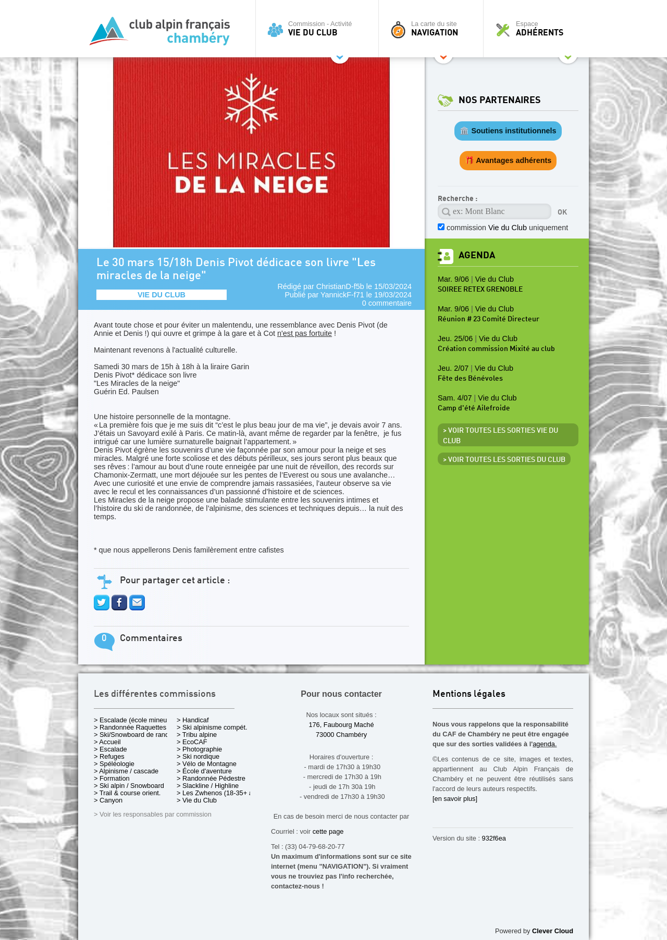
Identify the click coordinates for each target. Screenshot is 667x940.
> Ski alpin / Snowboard (129, 785)
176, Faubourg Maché (341, 725)
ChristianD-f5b (340, 286)
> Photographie (199, 749)
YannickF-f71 (342, 295)
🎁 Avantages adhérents (508, 160)
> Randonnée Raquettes (130, 727)
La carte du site (433, 28)
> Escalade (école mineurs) (134, 720)
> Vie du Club (197, 800)
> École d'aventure (204, 771)
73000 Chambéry (341, 734)
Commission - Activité (319, 28)
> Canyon (108, 800)
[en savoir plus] (455, 799)
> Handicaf (193, 720)
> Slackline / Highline (208, 785)
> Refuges (109, 756)
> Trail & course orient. (127, 793)
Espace (539, 28)
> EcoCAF (192, 742)
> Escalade (110, 749)
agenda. (545, 744)
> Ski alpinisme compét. (212, 727)
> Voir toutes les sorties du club (504, 459)
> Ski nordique (198, 756)
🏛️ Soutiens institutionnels (508, 131)
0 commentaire (387, 303)
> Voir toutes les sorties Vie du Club (500, 436)
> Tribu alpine (197, 734)
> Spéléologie (114, 764)
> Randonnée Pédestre (211, 778)
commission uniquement (507, 227)
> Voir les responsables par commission (153, 814)
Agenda (477, 255)
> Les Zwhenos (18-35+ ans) (219, 793)
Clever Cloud (552, 931)
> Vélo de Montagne (207, 764)
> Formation (112, 778)
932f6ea (494, 838)
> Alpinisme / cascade (126, 771)
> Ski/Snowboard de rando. (134, 734)
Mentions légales (469, 694)
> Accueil (107, 742)
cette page (328, 831)
